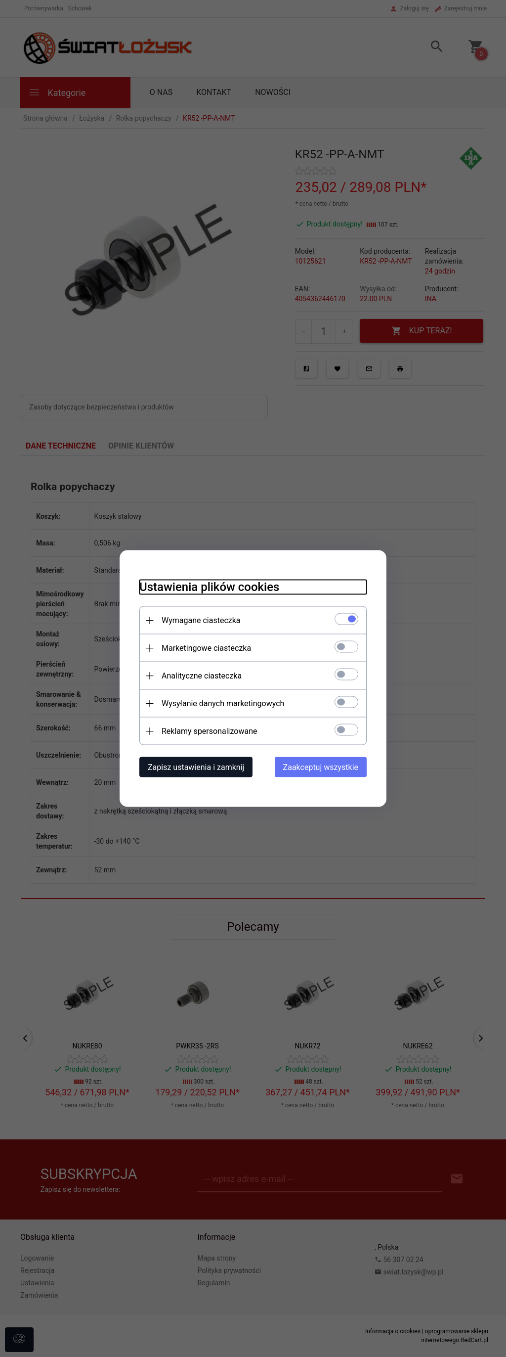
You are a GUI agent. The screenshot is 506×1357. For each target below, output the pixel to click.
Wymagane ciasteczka (201, 620)
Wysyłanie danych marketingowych (223, 703)
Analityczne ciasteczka (202, 675)
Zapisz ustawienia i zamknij (196, 767)
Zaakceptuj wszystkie (320, 767)
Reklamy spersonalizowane (209, 731)
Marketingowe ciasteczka (206, 648)
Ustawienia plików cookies (209, 587)
